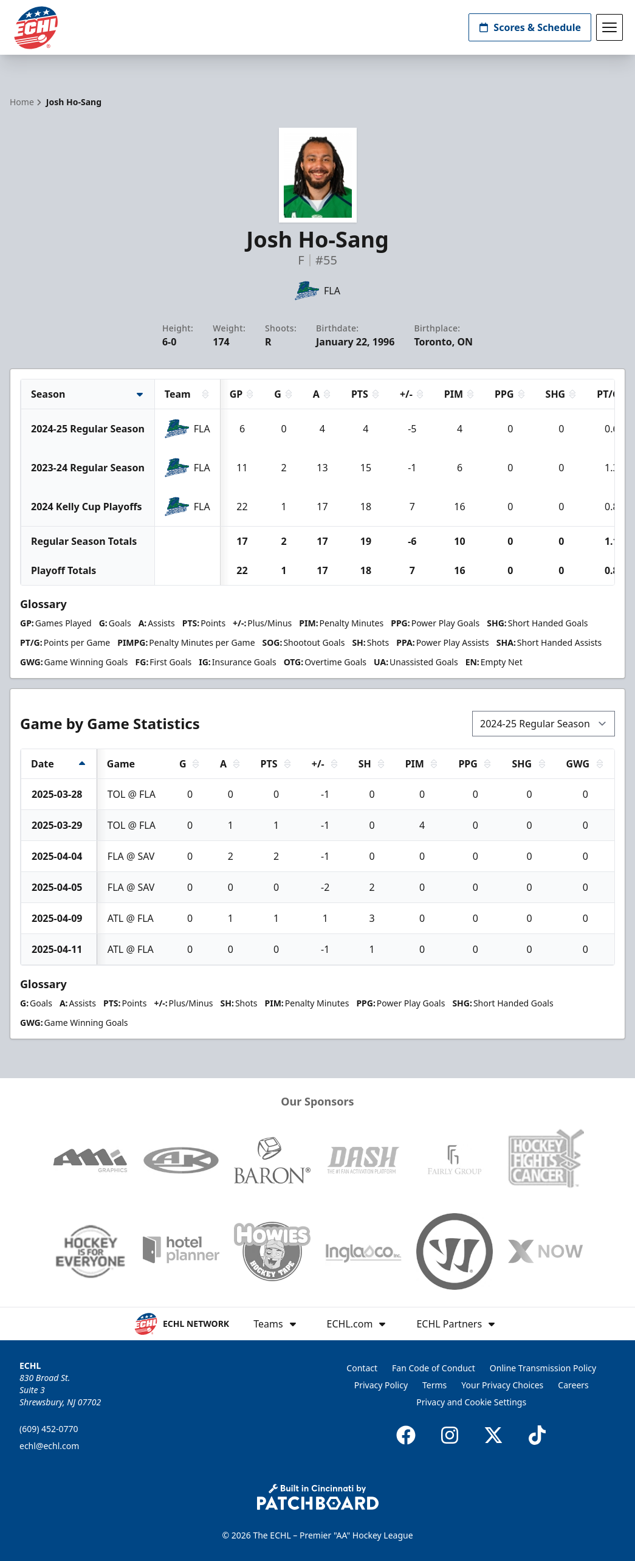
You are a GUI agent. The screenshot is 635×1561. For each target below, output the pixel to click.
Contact (361, 1368)
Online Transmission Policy (543, 1368)
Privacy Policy (381, 1385)
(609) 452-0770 (48, 1429)
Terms (434, 1385)
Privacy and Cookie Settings (471, 1402)
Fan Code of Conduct (433, 1368)
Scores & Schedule (530, 27)
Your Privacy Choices (502, 1385)
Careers (573, 1385)
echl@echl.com (49, 1446)
